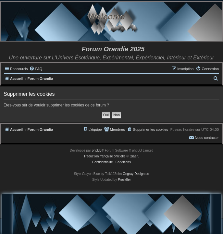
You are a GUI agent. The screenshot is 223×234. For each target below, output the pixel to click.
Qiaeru (134, 156)
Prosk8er (124, 179)
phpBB (97, 150)
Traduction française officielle (105, 156)
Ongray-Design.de (136, 174)
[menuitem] (35, 69)
